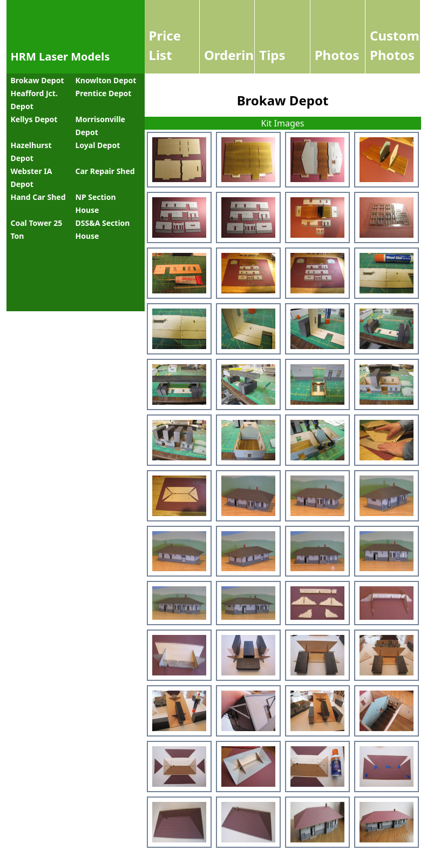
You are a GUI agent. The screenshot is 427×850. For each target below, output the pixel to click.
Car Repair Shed (105, 171)
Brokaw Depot (37, 80)
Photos (337, 55)
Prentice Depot (104, 93)
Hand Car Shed (38, 197)
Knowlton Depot (106, 80)
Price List (165, 45)
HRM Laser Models (60, 56)
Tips (272, 55)
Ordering (233, 55)
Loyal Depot (98, 145)
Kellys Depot (34, 119)
